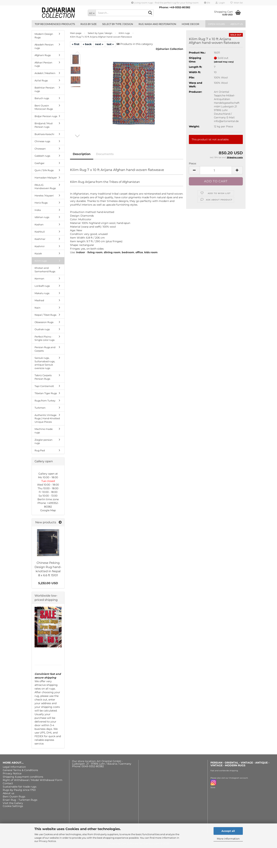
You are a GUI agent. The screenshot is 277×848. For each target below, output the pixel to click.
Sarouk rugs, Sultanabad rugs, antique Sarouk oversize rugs (45, 363)
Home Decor (190, 24)
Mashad (39, 300)
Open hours (216, 24)
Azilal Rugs (41, 80)
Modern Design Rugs (44, 35)
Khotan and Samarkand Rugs (45, 269)
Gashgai (39, 163)
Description (82, 154)
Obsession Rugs (44, 322)
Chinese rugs (42, 141)
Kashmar (40, 238)
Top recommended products (55, 24)
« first (75, 44)
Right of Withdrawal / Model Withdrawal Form (32, 780)
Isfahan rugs (42, 217)
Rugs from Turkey (45, 400)
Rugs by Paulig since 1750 (19, 790)
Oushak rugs (42, 329)
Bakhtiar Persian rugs (44, 89)
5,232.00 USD (48, 583)
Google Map (48, 510)
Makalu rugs (42, 293)
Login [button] (220, 2)
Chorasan (40, 148)
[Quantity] (216, 170)
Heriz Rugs (41, 202)
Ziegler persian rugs (43, 441)
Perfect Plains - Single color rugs (44, 338)
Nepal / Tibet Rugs (45, 314)
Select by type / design (117, 24)
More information (228, 838)
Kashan (39, 224)
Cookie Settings (13, 806)
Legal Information (14, 767)
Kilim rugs (41, 260)
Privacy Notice (47, 841)
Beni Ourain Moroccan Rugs (44, 107)
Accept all (228, 831)
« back (87, 44)
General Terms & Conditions (20, 770)
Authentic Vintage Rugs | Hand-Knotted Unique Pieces (47, 418)
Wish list (236, 2)
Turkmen (40, 407)
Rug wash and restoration (157, 24)
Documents (105, 154)
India (38, 210)
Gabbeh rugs (42, 155)
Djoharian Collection (169, 49)
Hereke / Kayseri (44, 195)
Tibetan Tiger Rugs (46, 393)
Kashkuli (40, 231)
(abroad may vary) (224, 61)
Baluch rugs (42, 98)
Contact (8, 783)
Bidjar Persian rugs (46, 116)
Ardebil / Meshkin (45, 73)
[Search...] (92, 13)
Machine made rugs (44, 430)
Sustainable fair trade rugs (19, 786)
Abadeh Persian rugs (44, 46)
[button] (207, 2)
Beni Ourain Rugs (14, 796)
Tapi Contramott (44, 386)
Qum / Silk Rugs (44, 170)
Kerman (39, 278)
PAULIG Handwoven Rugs (45, 186)
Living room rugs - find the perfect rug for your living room (165, 2)
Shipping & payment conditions (23, 776)
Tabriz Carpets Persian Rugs (43, 377)
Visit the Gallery (13, 803)
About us (236, 24)
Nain (37, 307)
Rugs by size (88, 24)
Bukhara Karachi (44, 134)
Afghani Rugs (43, 55)
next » (99, 44)
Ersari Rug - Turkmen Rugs (20, 800)
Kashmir (40, 246)
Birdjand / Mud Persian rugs (43, 125)
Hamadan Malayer (46, 177)
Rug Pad (40, 450)
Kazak (38, 253)
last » (110, 44)
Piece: (192, 163)
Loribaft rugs (42, 285)
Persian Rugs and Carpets (45, 349)
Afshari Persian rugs (43, 64)
